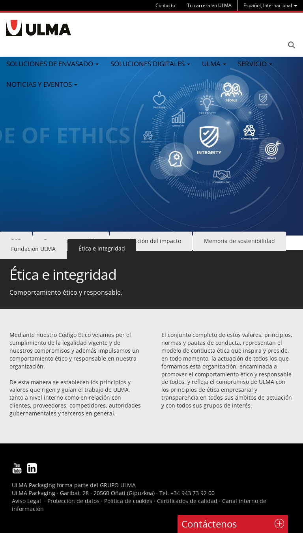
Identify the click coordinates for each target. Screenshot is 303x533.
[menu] (270, 5)
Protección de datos (73, 501)
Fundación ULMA (33, 248)
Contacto (165, 5)
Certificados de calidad (187, 501)
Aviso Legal (26, 501)
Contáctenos (209, 523)
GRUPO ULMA (118, 485)
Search (291, 45)
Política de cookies (128, 501)
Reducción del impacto (151, 241)
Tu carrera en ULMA (209, 5)
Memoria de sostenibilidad (239, 241)
